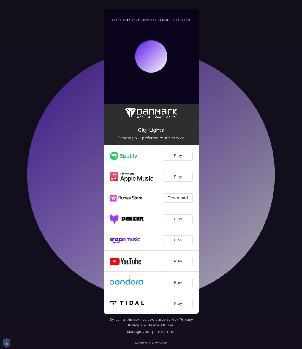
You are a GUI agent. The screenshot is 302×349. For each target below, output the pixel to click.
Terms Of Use (160, 325)
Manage (134, 331)
